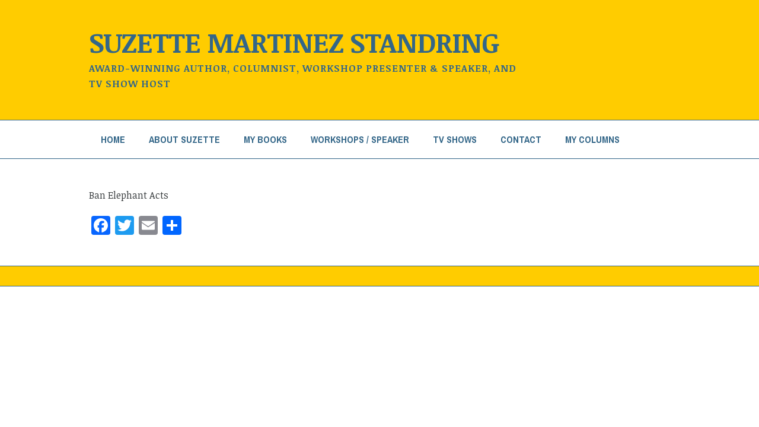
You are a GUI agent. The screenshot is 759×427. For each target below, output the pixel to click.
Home (113, 139)
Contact (520, 139)
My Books (265, 139)
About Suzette (184, 139)
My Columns (592, 139)
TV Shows (455, 139)
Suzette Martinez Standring (294, 41)
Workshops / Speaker (360, 139)
